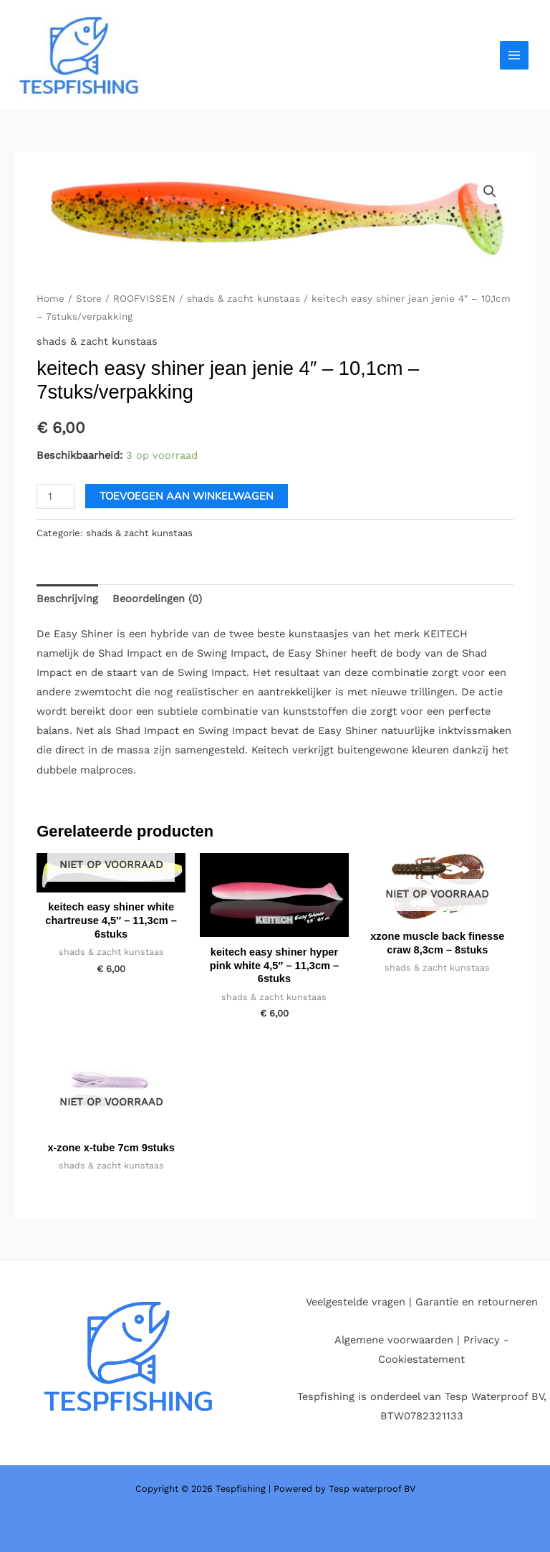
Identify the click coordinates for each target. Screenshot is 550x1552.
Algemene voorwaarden (393, 1339)
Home (50, 298)
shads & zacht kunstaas (243, 298)
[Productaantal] (55, 496)
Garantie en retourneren (476, 1301)
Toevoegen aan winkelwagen (187, 496)
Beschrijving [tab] (67, 598)
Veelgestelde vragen (355, 1301)
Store (89, 298)
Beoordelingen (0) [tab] (157, 598)
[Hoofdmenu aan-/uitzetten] (514, 55)
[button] (490, 191)
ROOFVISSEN (144, 298)
